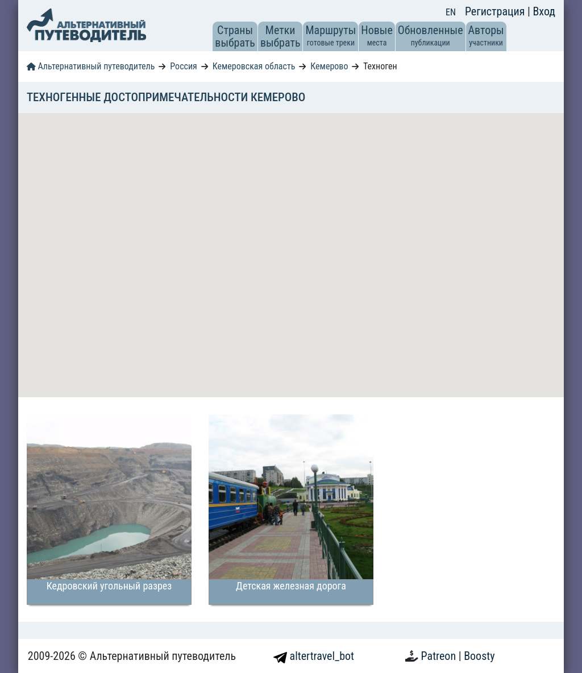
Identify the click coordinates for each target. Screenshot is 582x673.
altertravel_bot (313, 656)
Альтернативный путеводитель (91, 66)
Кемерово (329, 66)
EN (451, 12)
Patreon (440, 656)
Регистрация (496, 11)
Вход (544, 11)
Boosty (479, 656)
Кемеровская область (254, 66)
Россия (183, 66)
